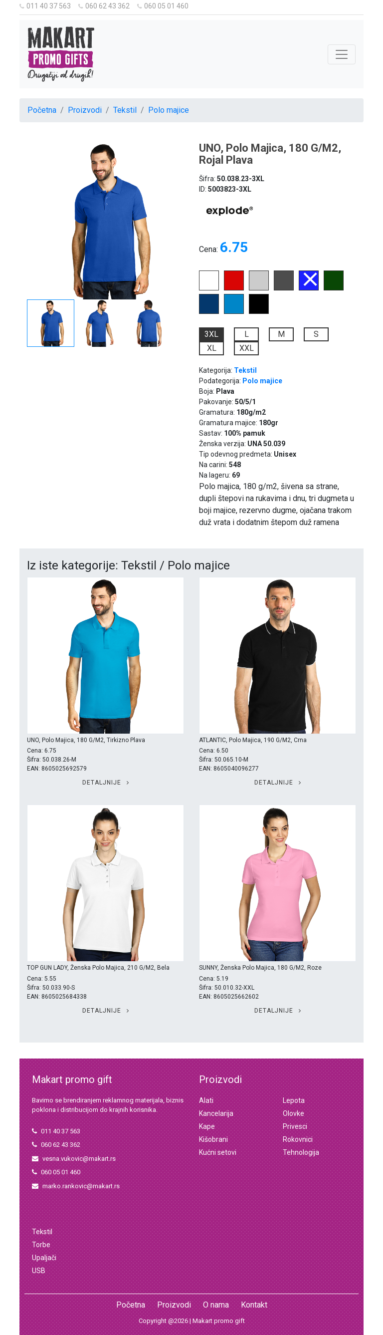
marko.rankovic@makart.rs (76, 1186)
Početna (41, 110)
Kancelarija (216, 1113)
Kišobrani (213, 1139)
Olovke (293, 1113)
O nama (216, 1305)
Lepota (294, 1100)
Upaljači (44, 1258)
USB (38, 1271)
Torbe (41, 1245)
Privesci (295, 1126)
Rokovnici (298, 1139)
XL (211, 348)
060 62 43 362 (104, 6)
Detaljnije (105, 782)
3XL (211, 334)
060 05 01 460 (163, 6)
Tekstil (125, 110)
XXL (246, 348)
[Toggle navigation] (342, 54)
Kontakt (254, 1305)
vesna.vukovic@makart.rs (74, 1158)
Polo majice (168, 110)
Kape (207, 1126)
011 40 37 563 (45, 6)
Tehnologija (301, 1152)
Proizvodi (85, 110)
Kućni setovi (217, 1152)
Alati (206, 1100)
